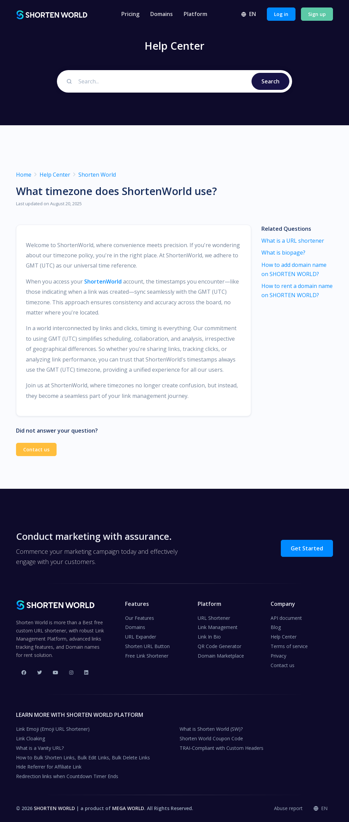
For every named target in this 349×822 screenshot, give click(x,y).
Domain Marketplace (221, 655)
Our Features (139, 618)
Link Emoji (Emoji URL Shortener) (53, 729)
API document (286, 618)
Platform (195, 14)
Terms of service (289, 646)
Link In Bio (209, 636)
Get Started (307, 548)
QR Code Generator (219, 646)
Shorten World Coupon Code (211, 738)
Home (23, 174)
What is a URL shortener (292, 240)
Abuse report (288, 808)
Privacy (278, 655)
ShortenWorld (103, 281)
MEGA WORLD (128, 808)
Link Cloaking (30, 738)
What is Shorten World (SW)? (211, 729)
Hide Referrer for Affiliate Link (48, 766)
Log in (281, 14)
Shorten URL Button (147, 646)
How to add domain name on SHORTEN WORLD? (294, 269)
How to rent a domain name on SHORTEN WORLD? (297, 290)
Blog (276, 627)
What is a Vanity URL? (40, 748)
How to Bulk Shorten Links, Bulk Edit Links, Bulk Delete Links (83, 757)
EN (248, 14)
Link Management (218, 627)
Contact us (36, 449)
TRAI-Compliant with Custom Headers (221, 748)
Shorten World (97, 174)
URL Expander (140, 636)
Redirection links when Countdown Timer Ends (67, 776)
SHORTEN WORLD (54, 808)
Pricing (130, 14)
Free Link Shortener (146, 655)
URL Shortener (214, 618)
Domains (161, 14)
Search (270, 81)
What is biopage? (283, 252)
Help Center (55, 174)
